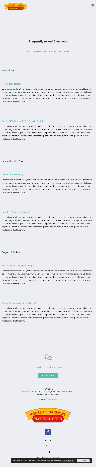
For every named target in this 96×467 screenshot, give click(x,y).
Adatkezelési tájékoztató (48, 458)
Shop (48, 446)
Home (48, 440)
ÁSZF (48, 452)
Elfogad (83, 461)
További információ (68, 460)
